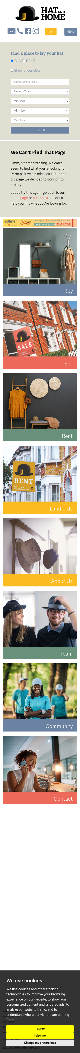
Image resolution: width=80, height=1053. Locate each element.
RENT (28, 60)
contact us (41, 198)
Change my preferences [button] (40, 1042)
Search (40, 130)
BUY (16, 60)
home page (19, 198)
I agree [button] (40, 1028)
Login (50, 31)
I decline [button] (40, 1035)
